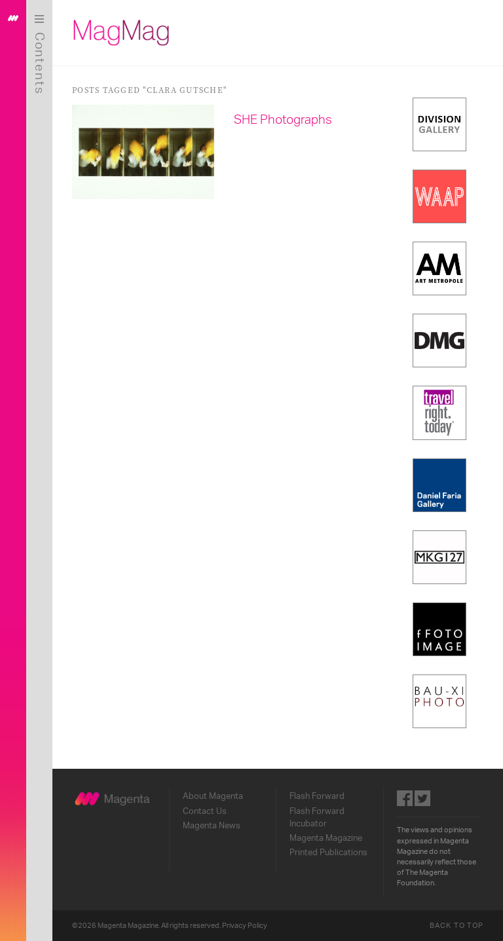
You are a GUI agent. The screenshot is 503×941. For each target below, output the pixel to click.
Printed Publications (328, 852)
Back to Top (456, 925)
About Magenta (213, 796)
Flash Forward (317, 796)
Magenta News (211, 825)
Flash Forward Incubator (317, 817)
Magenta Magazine (325, 838)
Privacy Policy (244, 925)
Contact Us (205, 811)
